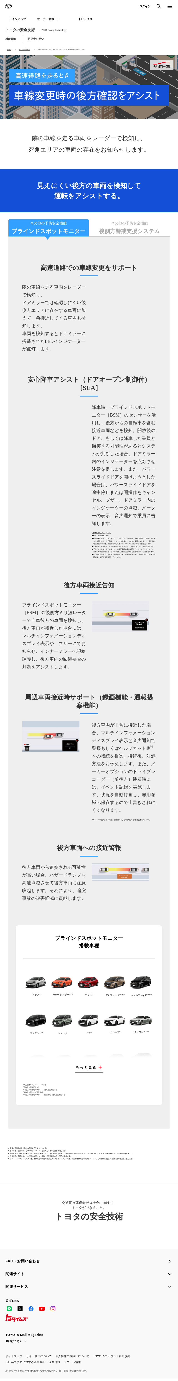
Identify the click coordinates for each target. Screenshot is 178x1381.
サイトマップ (14, 1358)
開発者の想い (36, 39)
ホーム (9, 49)
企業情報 (54, 1364)
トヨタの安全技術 (35, 30)
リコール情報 (72, 1364)
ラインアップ (17, 19)
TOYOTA (8, 6)
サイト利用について (39, 1358)
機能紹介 (10, 39)
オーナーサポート (48, 19)
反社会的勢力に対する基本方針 (25, 1364)
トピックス (85, 19)
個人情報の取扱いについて (72, 1358)
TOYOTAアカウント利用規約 (111, 1358)
